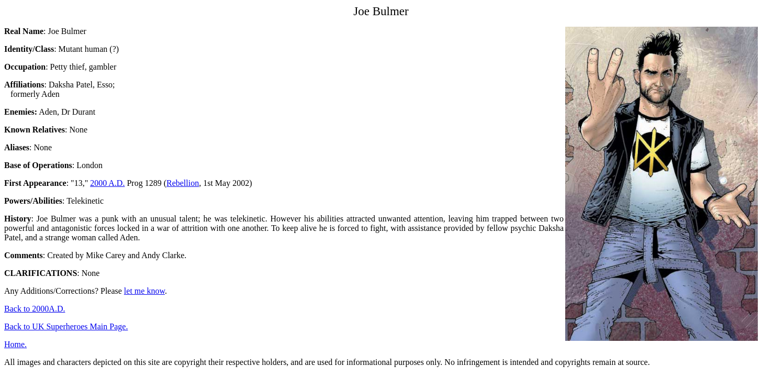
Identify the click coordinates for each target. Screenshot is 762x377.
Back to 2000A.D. (34, 308)
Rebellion (182, 183)
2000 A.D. (107, 183)
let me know (144, 290)
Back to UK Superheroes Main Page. (66, 326)
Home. (15, 344)
